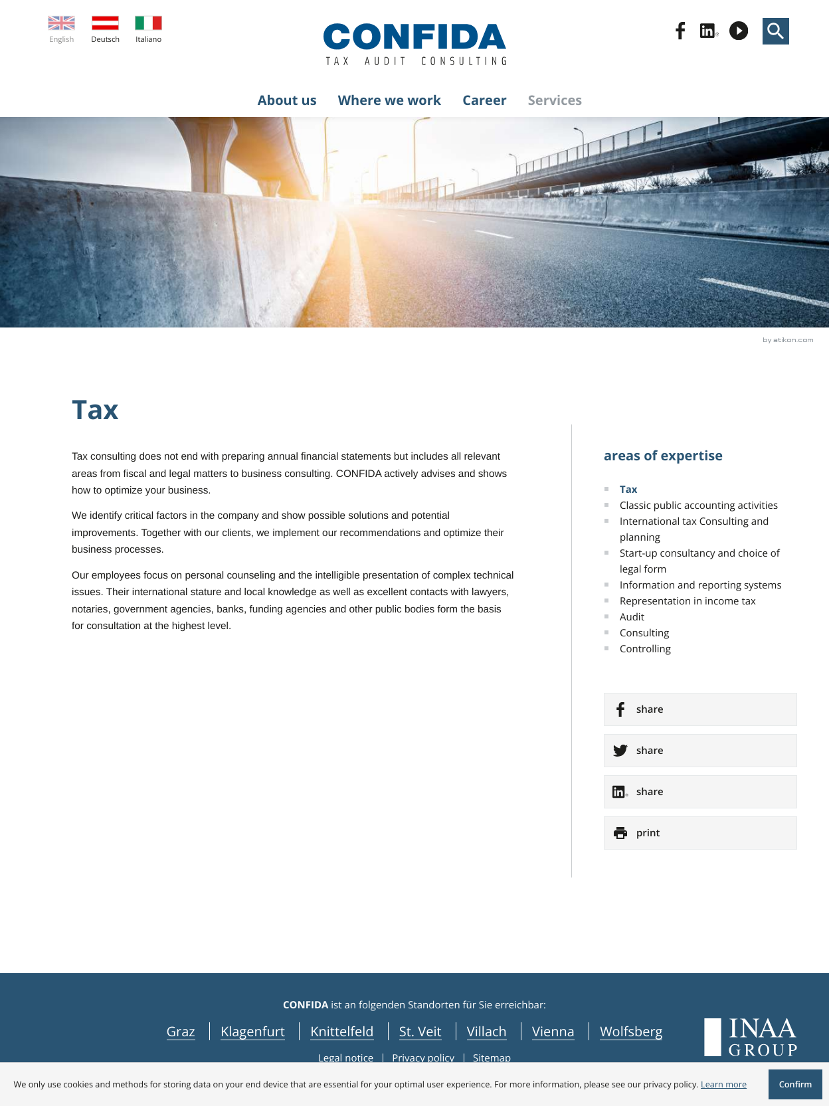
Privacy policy (423, 1058)
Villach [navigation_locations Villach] (487, 1031)
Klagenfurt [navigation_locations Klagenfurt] (253, 1031)
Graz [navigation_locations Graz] (181, 1031)
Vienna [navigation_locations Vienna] (553, 1031)
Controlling (645, 649)
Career (484, 100)
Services (555, 100)
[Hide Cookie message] (795, 1084)
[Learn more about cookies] (724, 1084)
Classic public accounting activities (699, 505)
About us (287, 100)
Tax (628, 489)
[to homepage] (414, 44)
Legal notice (345, 1058)
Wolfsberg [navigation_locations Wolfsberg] (631, 1031)
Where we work (390, 100)
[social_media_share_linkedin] (700, 791)
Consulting (644, 633)
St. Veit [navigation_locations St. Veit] (420, 1031)
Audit (632, 617)
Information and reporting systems (701, 585)
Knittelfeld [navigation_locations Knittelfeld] (341, 1031)
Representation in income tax (688, 601)
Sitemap (492, 1058)
